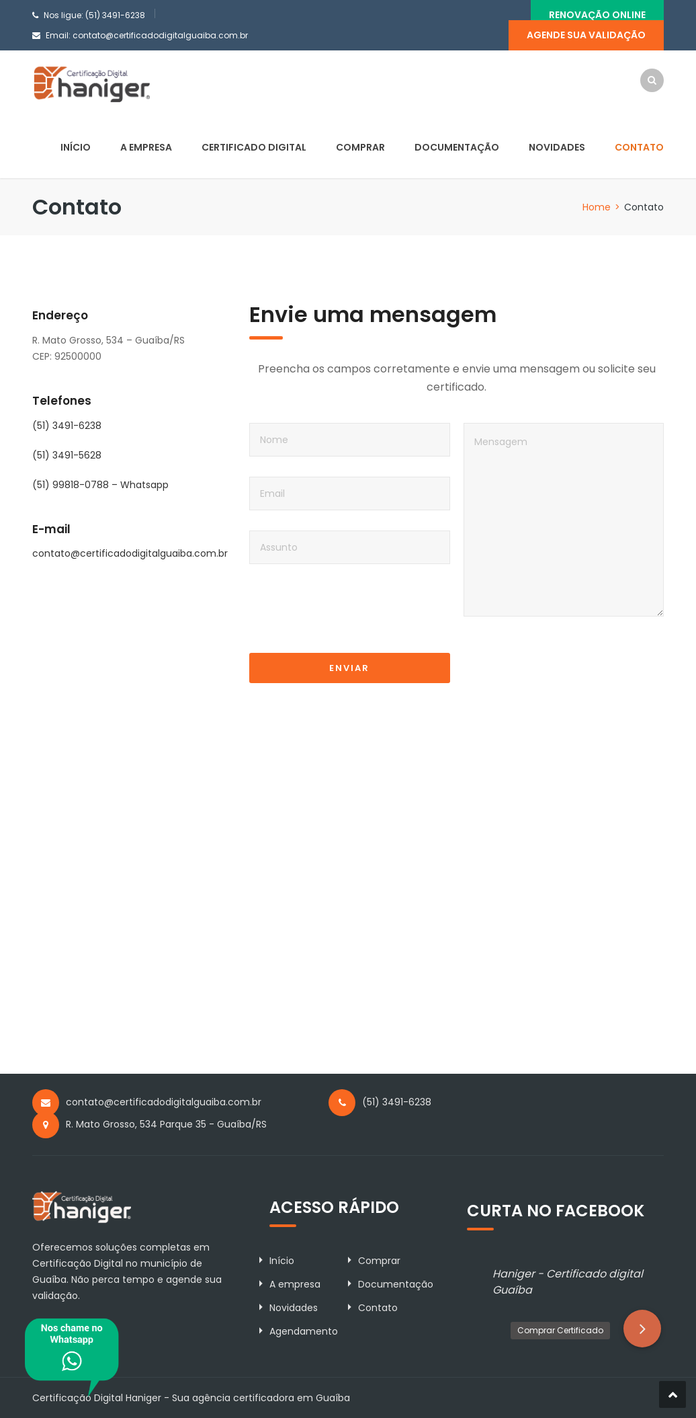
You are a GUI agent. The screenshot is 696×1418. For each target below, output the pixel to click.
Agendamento (303, 1331)
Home (596, 207)
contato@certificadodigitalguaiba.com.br (160, 35)
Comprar (360, 147)
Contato (639, 147)
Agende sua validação (586, 35)
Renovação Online (597, 15)
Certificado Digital (254, 147)
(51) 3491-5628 (66, 455)
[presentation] (351, 618)
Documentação (457, 147)
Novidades (557, 147)
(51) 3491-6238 (66, 425)
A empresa (146, 147)
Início (75, 147)
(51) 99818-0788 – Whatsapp (100, 484)
